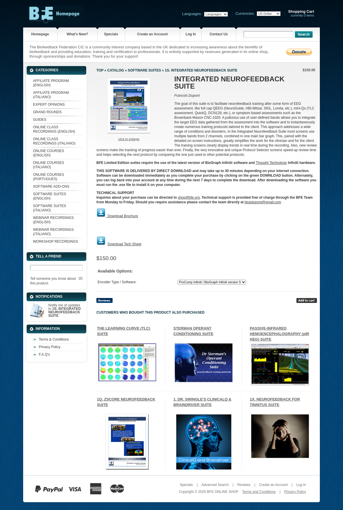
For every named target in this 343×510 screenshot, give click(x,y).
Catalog (115, 70)
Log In (191, 34)
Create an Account (152, 34)
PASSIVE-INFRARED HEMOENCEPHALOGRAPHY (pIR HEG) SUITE (279, 333)
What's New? (77, 34)
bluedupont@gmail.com (263, 202)
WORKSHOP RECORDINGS (55, 242)
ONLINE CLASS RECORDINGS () (54, 129)
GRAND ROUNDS (47, 112)
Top (99, 70)
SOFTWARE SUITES (144, 70)
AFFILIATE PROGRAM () (51, 83)
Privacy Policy (49, 347)
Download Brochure (123, 216)
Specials (111, 34)
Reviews (243, 485)
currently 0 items (301, 13)
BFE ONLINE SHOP (222, 492)
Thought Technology (271, 163)
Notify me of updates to (64, 310)
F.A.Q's (44, 354)
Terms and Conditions (259, 492)
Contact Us (219, 34)
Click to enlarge (128, 139)
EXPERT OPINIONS (49, 105)
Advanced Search (215, 485)
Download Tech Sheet (125, 244)
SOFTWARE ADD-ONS (51, 186)
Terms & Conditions (54, 339)
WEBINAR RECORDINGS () (53, 220)
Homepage (40, 34)
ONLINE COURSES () (48, 153)
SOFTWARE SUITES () (49, 196)
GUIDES (39, 120)
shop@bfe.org (189, 197)
